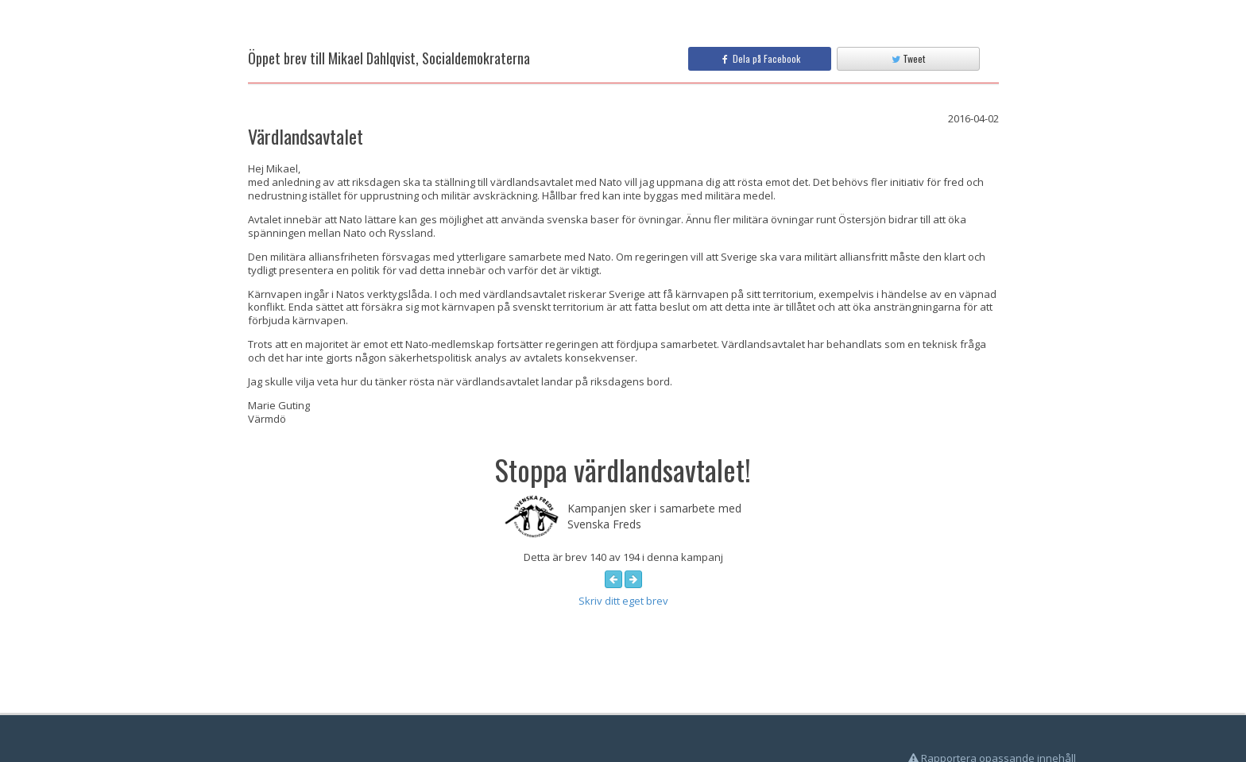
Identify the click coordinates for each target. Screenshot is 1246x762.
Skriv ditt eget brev (623, 601)
